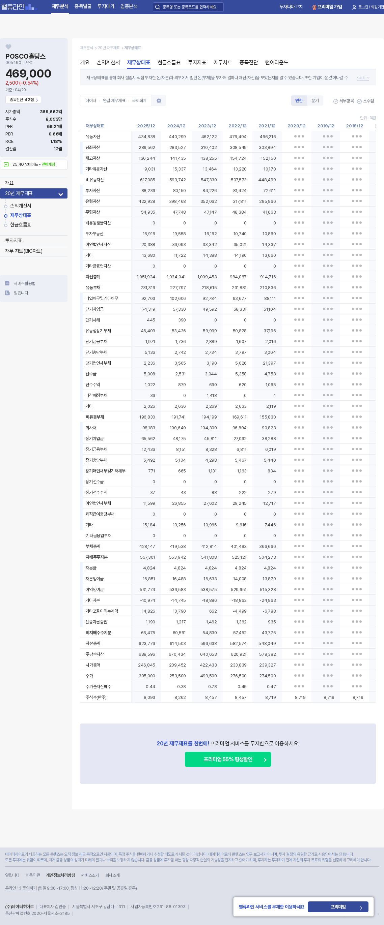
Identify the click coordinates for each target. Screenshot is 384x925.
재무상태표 (20, 215)
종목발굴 (83, 6)
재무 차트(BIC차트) (23, 251)
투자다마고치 (291, 6)
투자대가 (106, 6)
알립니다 (21, 293)
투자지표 (13, 241)
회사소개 (112, 875)
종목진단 (249, 62)
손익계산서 (20, 206)
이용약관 (33, 875)
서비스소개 (90, 875)
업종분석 (129, 6)
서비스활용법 (24, 283)
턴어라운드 (276, 62)
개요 (9, 183)
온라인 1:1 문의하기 (21, 888)
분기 (315, 100)
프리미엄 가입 (330, 6)
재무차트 (223, 62)
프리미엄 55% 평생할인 (228, 759)
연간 (298, 100)
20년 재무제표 (19, 193)
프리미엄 (338, 906)
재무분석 (60, 6)
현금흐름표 (20, 225)
